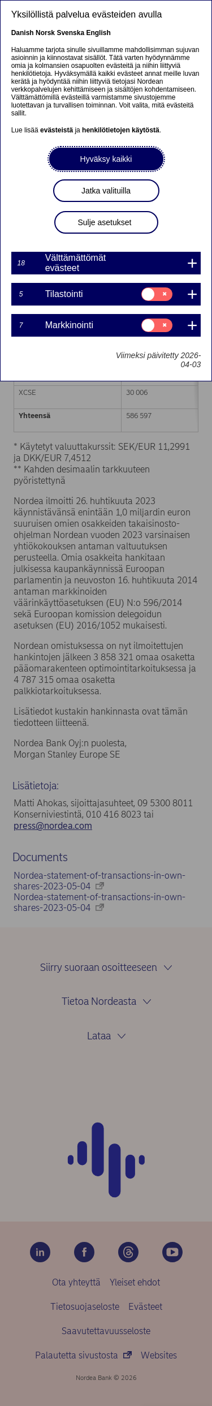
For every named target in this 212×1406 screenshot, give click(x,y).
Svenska (70, 33)
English (98, 33)
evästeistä (56, 130)
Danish (22, 33)
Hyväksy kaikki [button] (106, 159)
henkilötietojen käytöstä (120, 130)
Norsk (45, 33)
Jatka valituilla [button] (106, 190)
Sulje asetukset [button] (105, 222)
